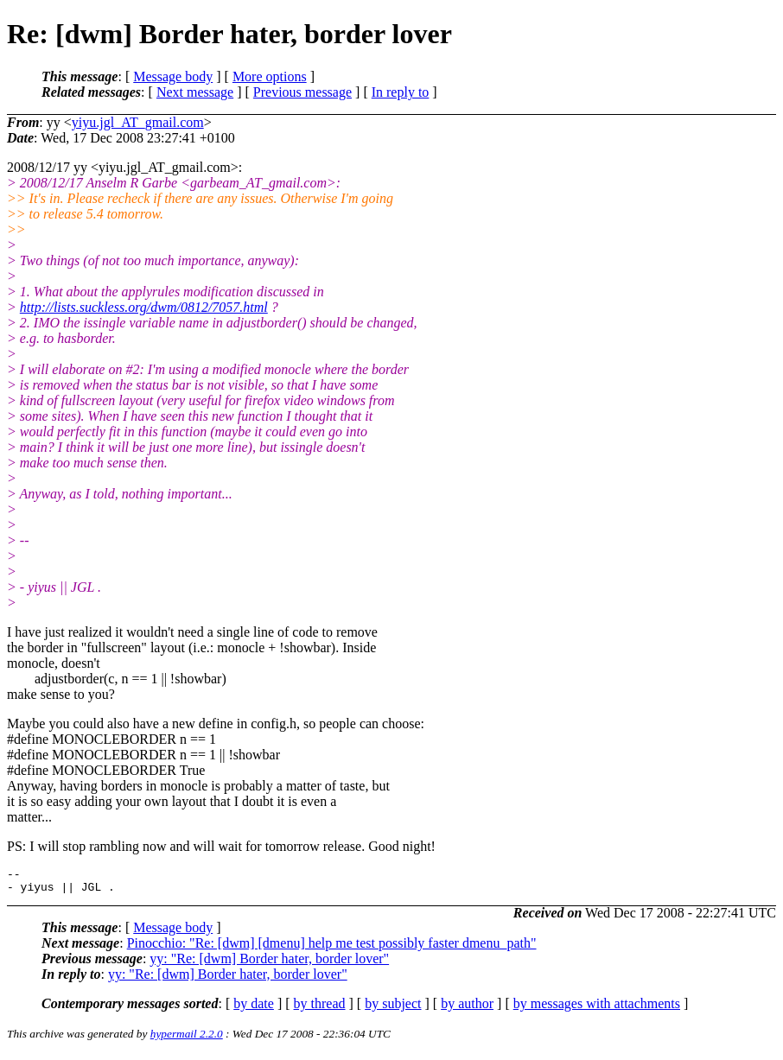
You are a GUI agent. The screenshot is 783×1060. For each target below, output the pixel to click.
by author (467, 1008)
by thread (320, 1008)
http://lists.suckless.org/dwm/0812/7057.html (144, 307)
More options (269, 76)
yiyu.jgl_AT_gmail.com (138, 122)
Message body (173, 76)
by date (253, 1008)
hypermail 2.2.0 (186, 1038)
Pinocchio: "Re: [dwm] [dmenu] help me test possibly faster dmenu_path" (332, 948)
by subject (393, 1008)
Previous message (302, 92)
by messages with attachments (596, 1008)
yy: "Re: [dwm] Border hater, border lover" (269, 963)
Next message (194, 92)
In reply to (401, 92)
